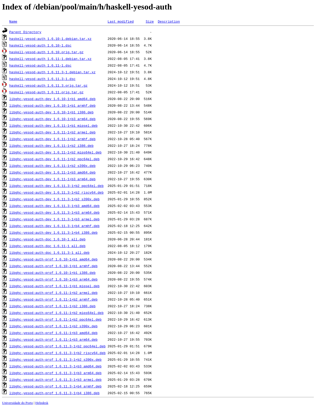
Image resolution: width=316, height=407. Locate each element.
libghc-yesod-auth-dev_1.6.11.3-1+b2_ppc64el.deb (56, 185)
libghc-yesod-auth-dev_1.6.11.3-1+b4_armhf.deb (54, 225)
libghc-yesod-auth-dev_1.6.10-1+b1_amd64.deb (52, 98)
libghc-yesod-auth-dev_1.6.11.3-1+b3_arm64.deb (54, 212)
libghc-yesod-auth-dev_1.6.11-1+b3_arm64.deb (52, 179)
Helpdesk (41, 403)
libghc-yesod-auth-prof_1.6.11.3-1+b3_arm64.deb (55, 372)
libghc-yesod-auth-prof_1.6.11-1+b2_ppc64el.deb (55, 319)
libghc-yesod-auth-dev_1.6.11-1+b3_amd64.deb (52, 172)
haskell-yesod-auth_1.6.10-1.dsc (40, 45)
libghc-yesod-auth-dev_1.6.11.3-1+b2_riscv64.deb (56, 192)
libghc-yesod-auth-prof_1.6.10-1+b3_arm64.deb (53, 279)
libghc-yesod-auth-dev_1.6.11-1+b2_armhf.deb (52, 139)
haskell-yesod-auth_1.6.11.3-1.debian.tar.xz (52, 72)
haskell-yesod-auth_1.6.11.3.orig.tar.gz (48, 85)
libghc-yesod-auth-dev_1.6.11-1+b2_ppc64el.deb (54, 159)
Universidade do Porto (17, 403)
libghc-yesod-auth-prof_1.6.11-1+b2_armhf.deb (53, 299)
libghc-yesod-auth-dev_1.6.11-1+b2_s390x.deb (52, 165)
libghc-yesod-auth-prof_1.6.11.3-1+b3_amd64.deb (55, 366)
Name (13, 21)
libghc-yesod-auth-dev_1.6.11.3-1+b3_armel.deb (54, 219)
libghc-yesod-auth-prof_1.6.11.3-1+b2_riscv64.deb (57, 352)
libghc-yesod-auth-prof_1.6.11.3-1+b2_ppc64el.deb (57, 346)
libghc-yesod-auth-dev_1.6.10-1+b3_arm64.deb (52, 118)
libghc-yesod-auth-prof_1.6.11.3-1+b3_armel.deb (55, 379)
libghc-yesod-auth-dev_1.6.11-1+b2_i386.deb (51, 145)
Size (150, 21)
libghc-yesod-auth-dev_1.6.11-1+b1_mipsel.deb (53, 125)
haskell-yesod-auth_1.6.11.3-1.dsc (42, 78)
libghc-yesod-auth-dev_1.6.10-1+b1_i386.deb (51, 112)
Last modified (121, 21)
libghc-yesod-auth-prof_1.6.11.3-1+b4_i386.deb (54, 393)
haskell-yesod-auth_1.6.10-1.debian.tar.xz (50, 38)
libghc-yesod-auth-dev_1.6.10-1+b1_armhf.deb (52, 105)
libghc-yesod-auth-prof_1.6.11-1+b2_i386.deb (52, 306)
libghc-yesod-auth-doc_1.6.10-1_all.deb (47, 239)
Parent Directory (25, 32)
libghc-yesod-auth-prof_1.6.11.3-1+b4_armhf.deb (55, 386)
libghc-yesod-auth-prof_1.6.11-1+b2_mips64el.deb (56, 312)
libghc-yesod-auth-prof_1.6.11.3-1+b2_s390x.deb (55, 359)
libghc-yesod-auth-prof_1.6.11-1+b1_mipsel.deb (54, 286)
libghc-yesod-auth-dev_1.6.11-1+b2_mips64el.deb (55, 152)
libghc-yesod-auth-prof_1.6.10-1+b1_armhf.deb (53, 266)
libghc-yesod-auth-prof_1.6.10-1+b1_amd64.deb (53, 259)
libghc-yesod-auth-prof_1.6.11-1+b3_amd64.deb (53, 332)
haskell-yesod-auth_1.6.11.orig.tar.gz (46, 92)
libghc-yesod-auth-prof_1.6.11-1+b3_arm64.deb (53, 339)
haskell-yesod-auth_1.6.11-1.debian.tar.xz (50, 58)
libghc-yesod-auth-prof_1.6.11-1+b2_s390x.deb (53, 326)
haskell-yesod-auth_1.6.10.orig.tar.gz (46, 52)
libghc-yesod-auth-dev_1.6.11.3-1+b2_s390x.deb (54, 199)
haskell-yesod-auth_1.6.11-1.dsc (40, 65)
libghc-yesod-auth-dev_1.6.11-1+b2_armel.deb (52, 132)
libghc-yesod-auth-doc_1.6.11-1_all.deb (47, 245)
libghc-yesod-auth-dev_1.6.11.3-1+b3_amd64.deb (54, 205)
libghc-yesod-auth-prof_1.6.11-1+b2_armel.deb (53, 292)
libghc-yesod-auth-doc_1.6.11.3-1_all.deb (49, 252)
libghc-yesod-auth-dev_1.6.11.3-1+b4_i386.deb (53, 232)
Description (169, 21)
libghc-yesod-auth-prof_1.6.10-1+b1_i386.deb (52, 272)
